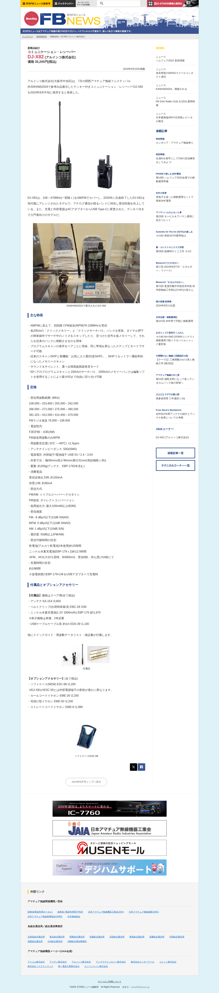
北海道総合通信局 (36, 937)
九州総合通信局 (54, 941)
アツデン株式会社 (58, 962)
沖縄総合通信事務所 (77, 941)
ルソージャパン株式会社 (96, 966)
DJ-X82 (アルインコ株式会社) (172, 437)
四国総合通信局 (35, 941)
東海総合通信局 (136, 937)
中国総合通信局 (176, 937)
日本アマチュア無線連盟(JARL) (144, 912)
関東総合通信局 (76, 937)
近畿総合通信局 (156, 937)
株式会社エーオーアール (142, 962)
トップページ (27, 37)
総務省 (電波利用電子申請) (70, 912)
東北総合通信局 (57, 937)
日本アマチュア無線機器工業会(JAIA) (106, 912)
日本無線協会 (73, 916)
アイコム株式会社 (36, 962)
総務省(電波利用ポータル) (40, 912)
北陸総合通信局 (116, 937)
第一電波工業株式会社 (68, 966)
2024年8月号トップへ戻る (86, 781)
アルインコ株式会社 (81, 962)
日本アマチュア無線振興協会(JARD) (45, 916)
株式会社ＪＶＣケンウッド (40, 966)
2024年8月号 (42, 37)
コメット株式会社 (167, 962)
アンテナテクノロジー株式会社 (111, 962)
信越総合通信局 (96, 937)
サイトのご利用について (109, 981)
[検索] (118, 3)
